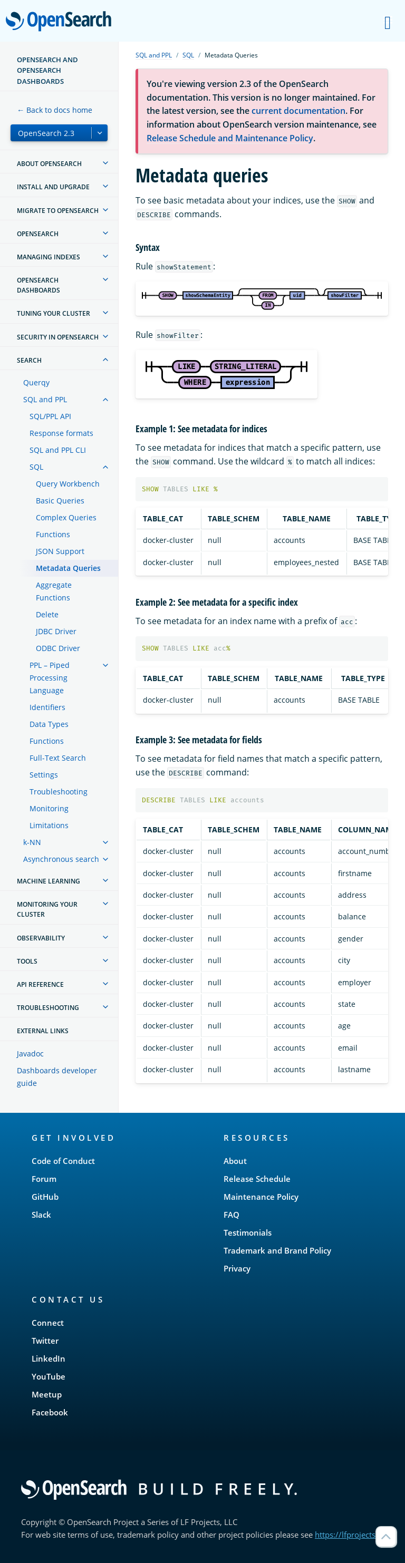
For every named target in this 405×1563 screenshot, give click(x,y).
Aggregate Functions (54, 591)
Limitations (49, 825)
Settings (44, 775)
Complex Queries (66, 517)
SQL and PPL (45, 399)
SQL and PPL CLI (58, 450)
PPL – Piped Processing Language (50, 677)
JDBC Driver (56, 631)
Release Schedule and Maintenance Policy (230, 138)
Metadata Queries (68, 568)
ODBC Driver (58, 648)
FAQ (231, 1214)
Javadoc (30, 1054)
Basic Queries (60, 501)
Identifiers (47, 707)
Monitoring (49, 808)
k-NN (32, 842)
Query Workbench (68, 484)
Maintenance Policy (261, 1196)
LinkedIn (48, 1358)
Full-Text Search (58, 758)
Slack (41, 1214)
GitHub (45, 1196)
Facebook (50, 1412)
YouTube (48, 1376)
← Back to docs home (54, 110)
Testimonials (248, 1232)
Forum (44, 1178)
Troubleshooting (59, 792)
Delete (47, 614)
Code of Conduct (63, 1161)
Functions (53, 534)
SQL (36, 467)
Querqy (36, 382)
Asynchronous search (61, 859)
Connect (48, 1322)
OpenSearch (61, 22)
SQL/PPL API (50, 416)
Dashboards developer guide (57, 1076)
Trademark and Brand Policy (277, 1250)
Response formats (61, 433)
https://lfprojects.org (352, 1534)
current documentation (298, 111)
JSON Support (60, 551)
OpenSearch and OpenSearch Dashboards (47, 70)
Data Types (49, 724)
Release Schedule (257, 1178)
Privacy (237, 1268)
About (235, 1161)
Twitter (45, 1340)
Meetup (47, 1394)
